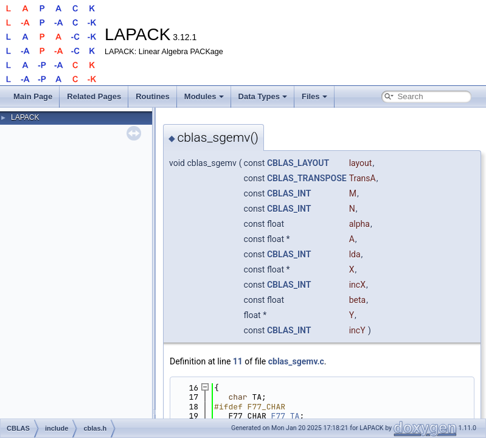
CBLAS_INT (289, 193)
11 (238, 361)
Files (314, 96)
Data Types (262, 96)
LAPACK (25, 117)
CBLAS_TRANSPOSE (307, 178)
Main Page (32, 96)
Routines (153, 96)
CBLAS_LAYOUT (298, 163)
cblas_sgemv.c (296, 361)
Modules (204, 96)
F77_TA (285, 416)
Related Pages (94, 96)
